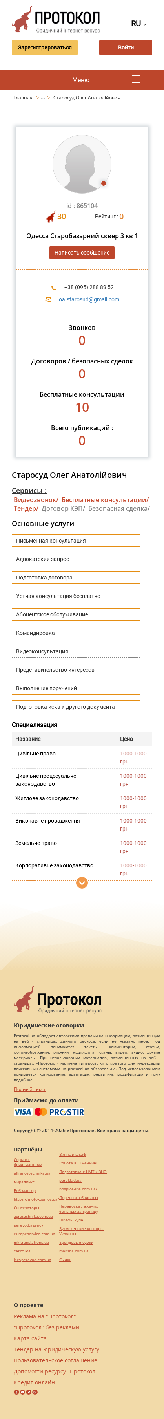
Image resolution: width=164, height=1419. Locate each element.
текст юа (22, 1251)
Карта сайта (30, 1338)
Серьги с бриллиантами (28, 1162)
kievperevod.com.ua (32, 1259)
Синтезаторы (26, 1207)
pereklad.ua (70, 1180)
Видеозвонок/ (36, 499)
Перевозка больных (78, 1197)
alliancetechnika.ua (32, 1173)
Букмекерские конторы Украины (81, 1231)
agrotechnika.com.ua (33, 1216)
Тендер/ (26, 508)
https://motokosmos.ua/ (36, 1199)
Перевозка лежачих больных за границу (78, 1209)
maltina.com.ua (74, 1251)
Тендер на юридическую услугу (56, 1349)
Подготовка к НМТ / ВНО (83, 1171)
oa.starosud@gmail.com (89, 299)
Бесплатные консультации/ (105, 499)
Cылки (65, 1259)
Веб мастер (25, 1190)
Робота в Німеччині (78, 1163)
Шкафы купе (71, 1220)
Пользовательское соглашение (55, 1360)
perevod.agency (28, 1225)
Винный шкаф (72, 1154)
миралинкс (24, 1181)
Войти (126, 47)
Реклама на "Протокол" (45, 1316)
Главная (23, 97)
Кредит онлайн (34, 1382)
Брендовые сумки (76, 1242)
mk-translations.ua (31, 1242)
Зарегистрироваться (45, 47)
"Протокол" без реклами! (47, 1327)
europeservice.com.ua (34, 1233)
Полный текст (30, 1089)
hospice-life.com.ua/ (78, 1189)
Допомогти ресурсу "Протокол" (56, 1371)
